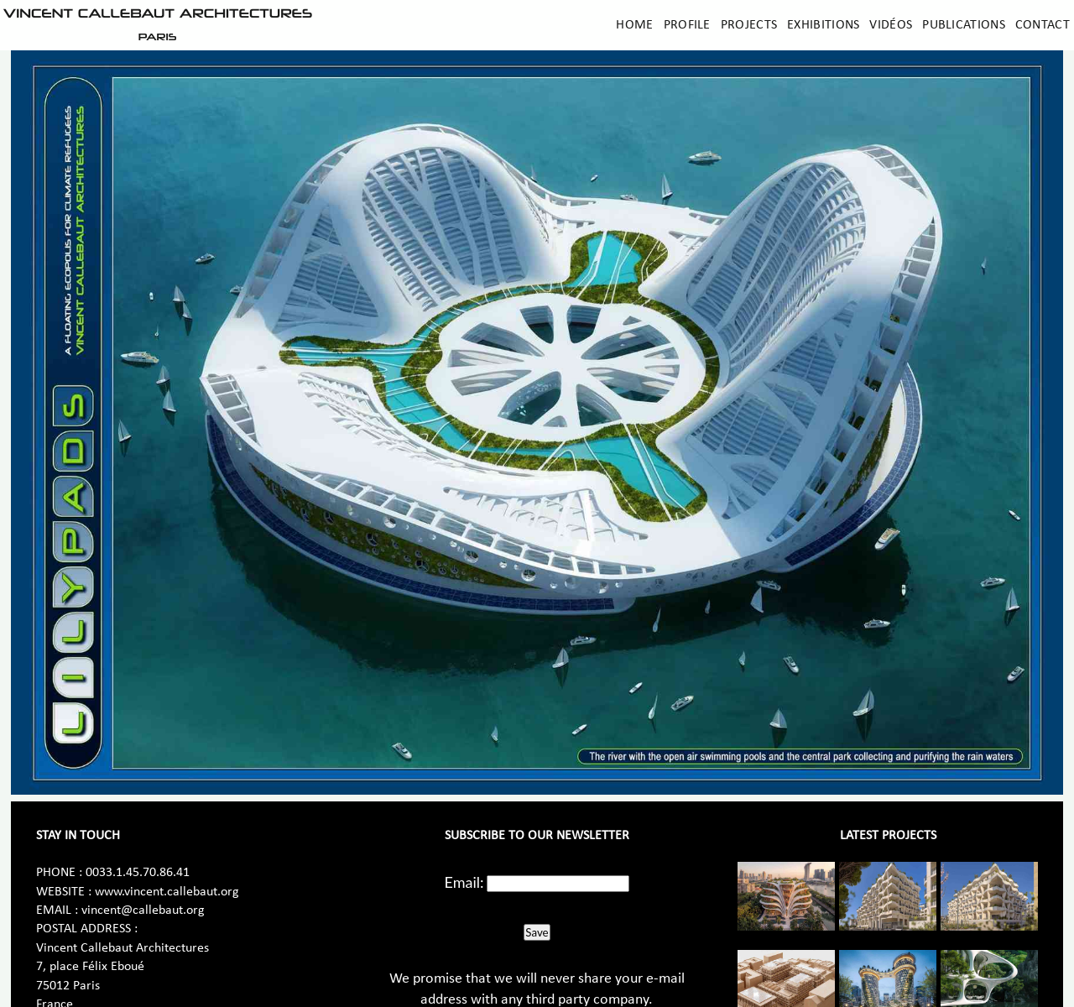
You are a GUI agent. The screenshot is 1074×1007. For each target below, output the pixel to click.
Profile (687, 25)
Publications (963, 25)
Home (634, 25)
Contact (1042, 25)
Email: (464, 882)
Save (536, 932)
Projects (749, 25)
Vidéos (890, 25)
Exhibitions (823, 25)
